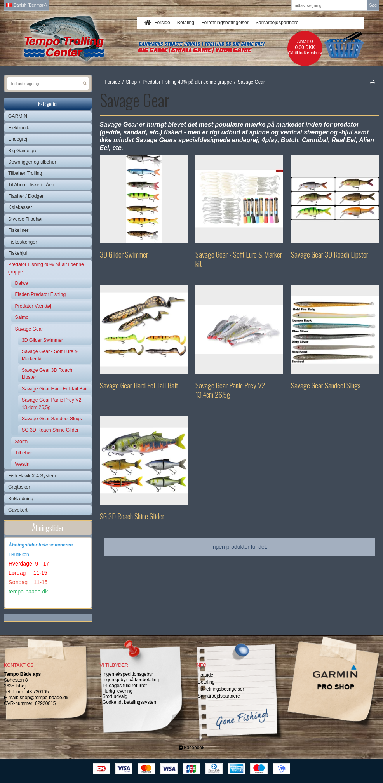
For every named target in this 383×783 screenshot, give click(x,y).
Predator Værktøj (33, 306)
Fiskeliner (18, 230)
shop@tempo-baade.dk (44, 697)
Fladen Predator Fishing (40, 294)
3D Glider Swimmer (42, 340)
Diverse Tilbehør (25, 219)
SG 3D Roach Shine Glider (50, 430)
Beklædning (20, 498)
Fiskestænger (22, 242)
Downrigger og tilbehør (32, 162)
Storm (21, 441)
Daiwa (21, 283)
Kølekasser (20, 207)
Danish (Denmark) (26, 5)
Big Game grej (23, 150)
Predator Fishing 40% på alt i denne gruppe (46, 268)
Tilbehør (23, 453)
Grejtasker (19, 487)
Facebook (191, 747)
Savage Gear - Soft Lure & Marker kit (50, 355)
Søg (372, 5)
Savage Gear (29, 329)
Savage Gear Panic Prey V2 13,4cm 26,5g (51, 403)
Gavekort (18, 510)
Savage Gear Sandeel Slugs (52, 418)
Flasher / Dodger (26, 196)
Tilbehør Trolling (25, 173)
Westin (22, 464)
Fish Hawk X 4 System (32, 475)
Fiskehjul (17, 253)
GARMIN (17, 116)
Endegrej (17, 139)
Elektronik (18, 127)
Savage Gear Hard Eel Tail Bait (54, 389)
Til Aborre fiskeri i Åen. (32, 185)
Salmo (22, 317)
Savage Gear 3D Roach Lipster (47, 373)
